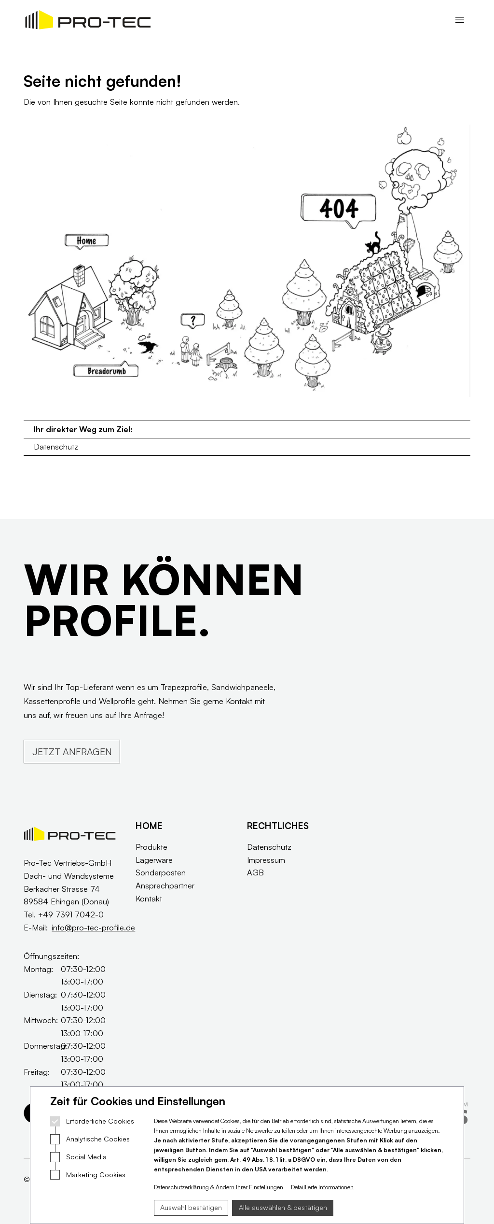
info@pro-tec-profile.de (93, 927)
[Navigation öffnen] (459, 19)
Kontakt (149, 898)
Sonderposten (161, 872)
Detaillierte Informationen (322, 1187)
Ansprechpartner (165, 885)
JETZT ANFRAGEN (72, 752)
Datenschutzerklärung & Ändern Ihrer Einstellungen (218, 1187)
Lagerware (154, 860)
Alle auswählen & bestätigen (283, 1207)
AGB (255, 872)
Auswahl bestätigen (191, 1207)
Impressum (266, 860)
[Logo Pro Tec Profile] (88, 20)
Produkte (151, 847)
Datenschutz (56, 446)
